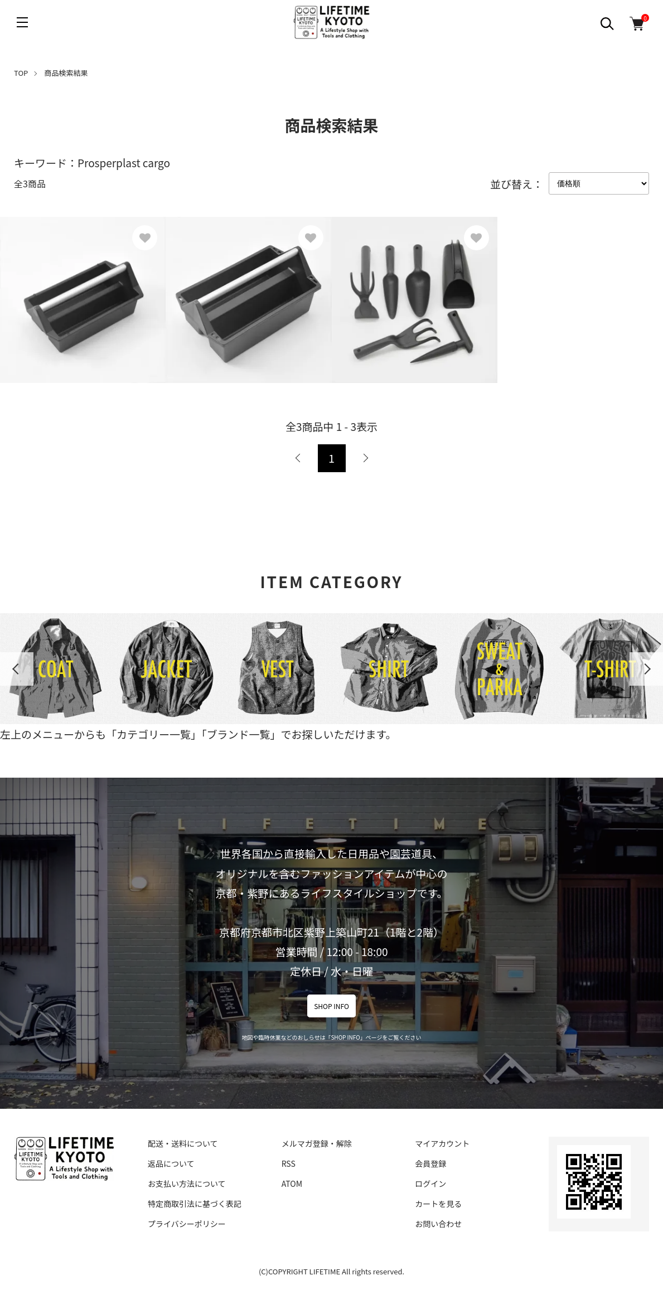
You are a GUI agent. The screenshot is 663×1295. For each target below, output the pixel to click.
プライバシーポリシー (187, 1223)
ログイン (430, 1183)
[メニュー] (22, 22)
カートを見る (438, 1203)
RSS (289, 1163)
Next (646, 669)
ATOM (292, 1183)
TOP (21, 72)
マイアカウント (442, 1143)
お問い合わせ (438, 1223)
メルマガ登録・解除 (317, 1143)
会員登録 (430, 1163)
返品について (171, 1163)
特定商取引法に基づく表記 (194, 1203)
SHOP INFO (331, 1006)
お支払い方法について (187, 1183)
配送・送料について (183, 1143)
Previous (16, 669)
